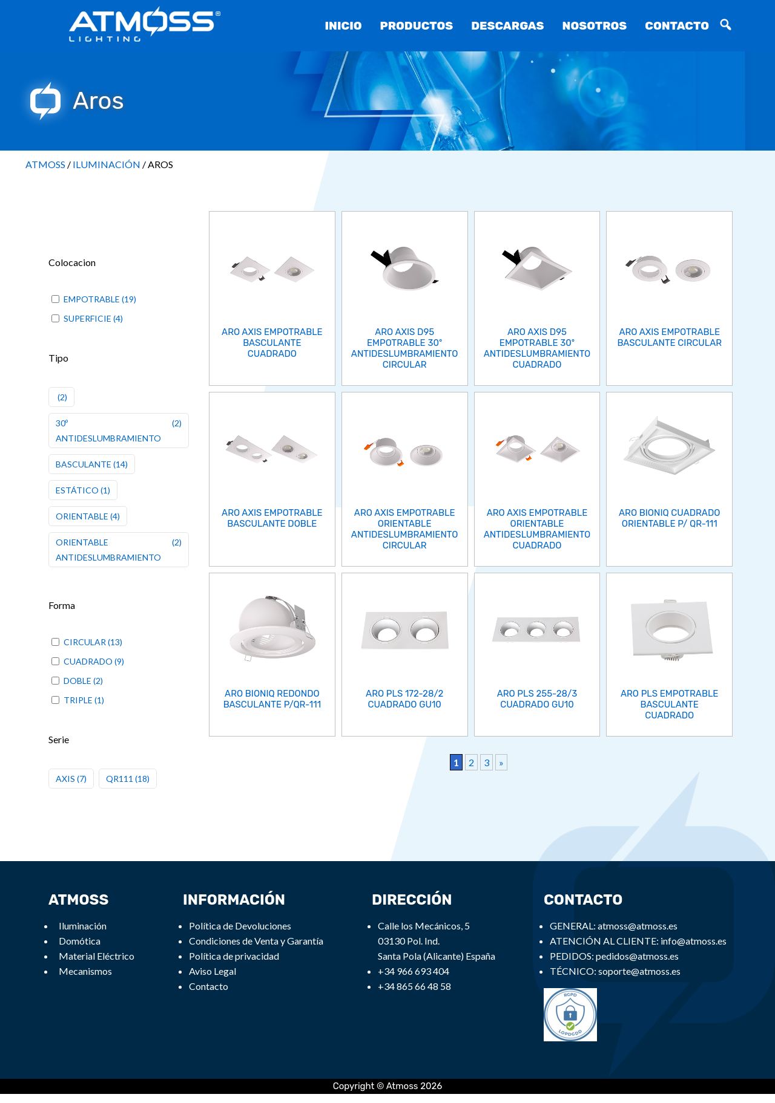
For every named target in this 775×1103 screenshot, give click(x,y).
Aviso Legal (212, 971)
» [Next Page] (501, 761)
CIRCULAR (85, 642)
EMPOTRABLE (92, 299)
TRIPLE (78, 700)
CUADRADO (88, 661)
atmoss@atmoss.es (638, 925)
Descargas (507, 26)
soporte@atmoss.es (639, 971)
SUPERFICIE (87, 318)
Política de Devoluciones (240, 925)
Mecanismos (85, 971)
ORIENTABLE (82, 516)
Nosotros (594, 26)
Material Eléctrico (96, 955)
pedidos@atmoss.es (637, 955)
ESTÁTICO (77, 490)
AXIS (65, 778)
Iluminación (83, 925)
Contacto (677, 26)
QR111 (119, 778)
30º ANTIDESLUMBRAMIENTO (108, 430)
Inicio (343, 26)
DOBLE (77, 680)
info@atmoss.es (694, 940)
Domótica (80, 940)
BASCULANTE (83, 464)
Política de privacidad (234, 955)
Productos (416, 26)
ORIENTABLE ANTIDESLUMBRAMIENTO (108, 549)
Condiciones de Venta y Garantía (256, 940)
